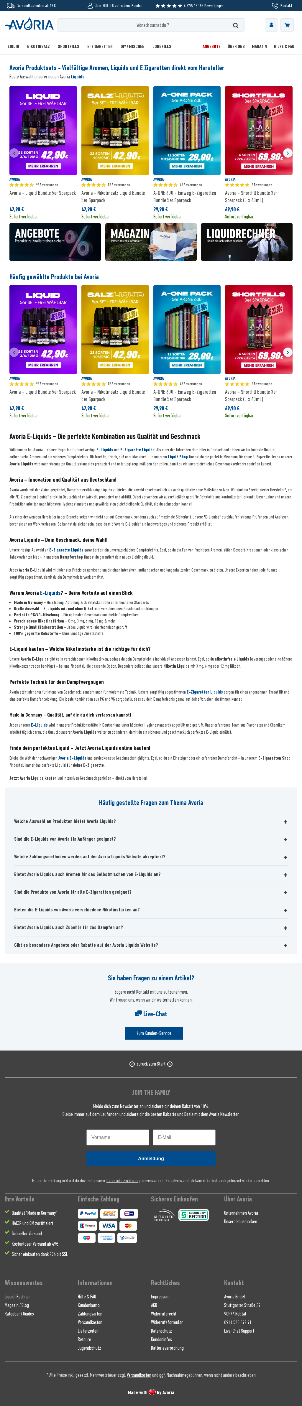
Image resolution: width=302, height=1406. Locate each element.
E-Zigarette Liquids (137, 449)
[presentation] (14, 153)
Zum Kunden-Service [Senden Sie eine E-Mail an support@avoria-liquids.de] (154, 1033)
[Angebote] (211, 47)
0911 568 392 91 (238, 1322)
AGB (154, 1305)
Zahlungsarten (90, 1314)
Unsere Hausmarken (240, 1221)
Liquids (78, 77)
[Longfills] (162, 47)
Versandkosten (90, 1322)
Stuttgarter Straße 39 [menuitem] (242, 1305)
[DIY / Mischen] (132, 47)
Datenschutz (161, 1331)
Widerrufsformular (167, 1322)
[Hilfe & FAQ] (282, 47)
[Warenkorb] (287, 25)
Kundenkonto (89, 1305)
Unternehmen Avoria (241, 1213)
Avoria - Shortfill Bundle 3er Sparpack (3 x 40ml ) (251, 196)
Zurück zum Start (151, 1064)
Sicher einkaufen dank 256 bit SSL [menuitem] (40, 1254)
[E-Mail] (184, 1137)
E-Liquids (104, 449)
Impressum (160, 1297)
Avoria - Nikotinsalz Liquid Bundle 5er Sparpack (113, 196)
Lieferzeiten (88, 1331)
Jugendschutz (89, 1348)
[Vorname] (117, 1137)
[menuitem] (271, 25)
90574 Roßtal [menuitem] (235, 1314)
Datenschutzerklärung (123, 1180)
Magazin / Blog (17, 1305)
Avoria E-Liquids (72, 758)
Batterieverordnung (167, 1348)
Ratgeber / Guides (19, 1314)
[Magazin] (259, 47)
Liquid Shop (178, 457)
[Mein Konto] (271, 25)
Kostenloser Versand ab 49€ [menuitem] (35, 1244)
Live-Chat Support (239, 1331)
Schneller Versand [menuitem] (27, 1234)
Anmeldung (151, 1158)
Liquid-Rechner (17, 1297)
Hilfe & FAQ (87, 1297)
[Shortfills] (68, 47)
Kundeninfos (161, 1339)
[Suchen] (236, 25)
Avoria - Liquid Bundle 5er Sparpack (42, 193)
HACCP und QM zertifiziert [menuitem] (32, 1223)
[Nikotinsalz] (38, 47)
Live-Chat (151, 1014)
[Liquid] (15, 47)
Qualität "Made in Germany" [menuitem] (34, 1213)
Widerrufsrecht (163, 1314)
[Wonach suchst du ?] (151, 25)
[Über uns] (236, 47)
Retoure (84, 1339)
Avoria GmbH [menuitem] (234, 1297)
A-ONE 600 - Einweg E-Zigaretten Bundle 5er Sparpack (184, 196)
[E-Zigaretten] (100, 47)
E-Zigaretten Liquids (205, 692)
